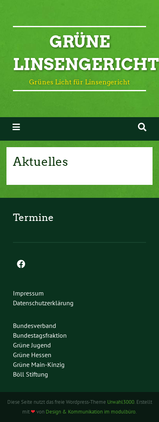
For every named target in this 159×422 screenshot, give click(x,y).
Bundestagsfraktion (40, 335)
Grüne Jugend (32, 345)
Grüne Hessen (32, 355)
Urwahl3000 (120, 401)
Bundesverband (34, 325)
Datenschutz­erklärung (43, 303)
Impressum (28, 293)
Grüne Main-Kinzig (39, 364)
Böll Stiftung (30, 374)
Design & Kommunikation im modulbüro (91, 411)
